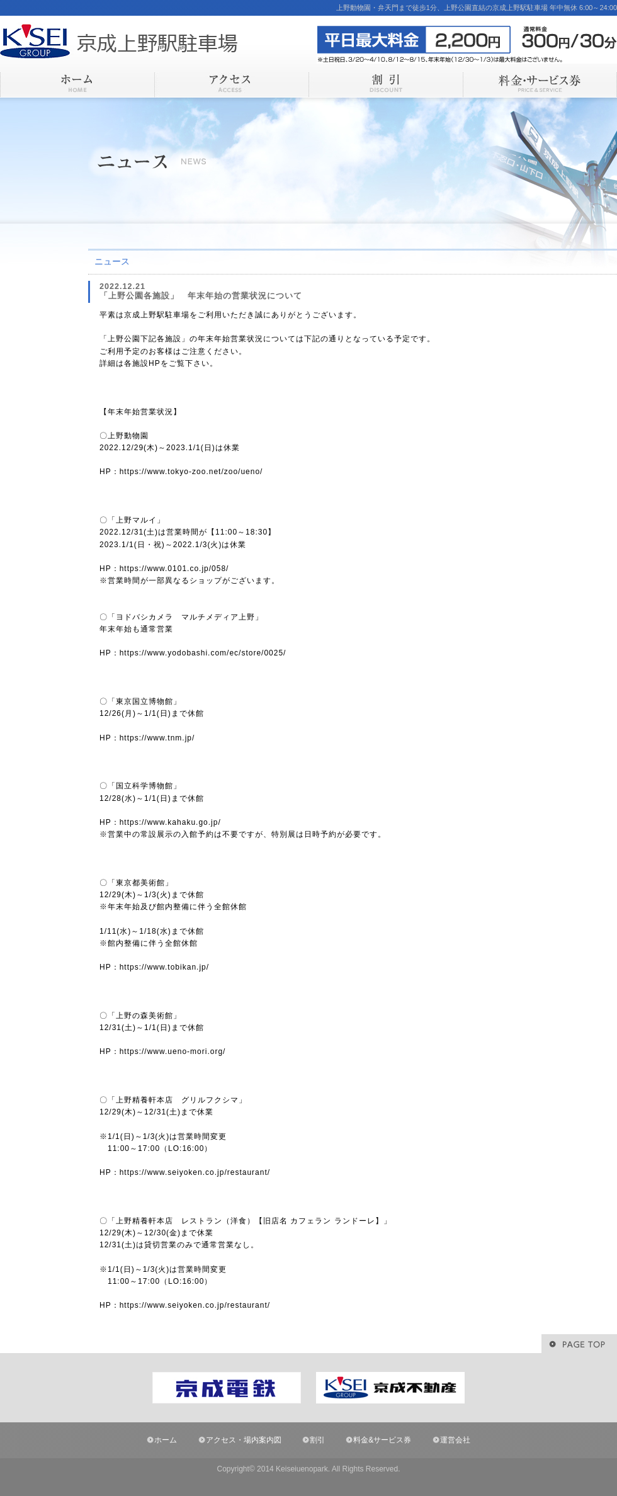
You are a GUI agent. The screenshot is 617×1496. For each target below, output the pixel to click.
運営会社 (455, 1440)
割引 (317, 1440)
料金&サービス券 (382, 1440)
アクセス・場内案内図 (243, 1440)
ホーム (165, 1440)
